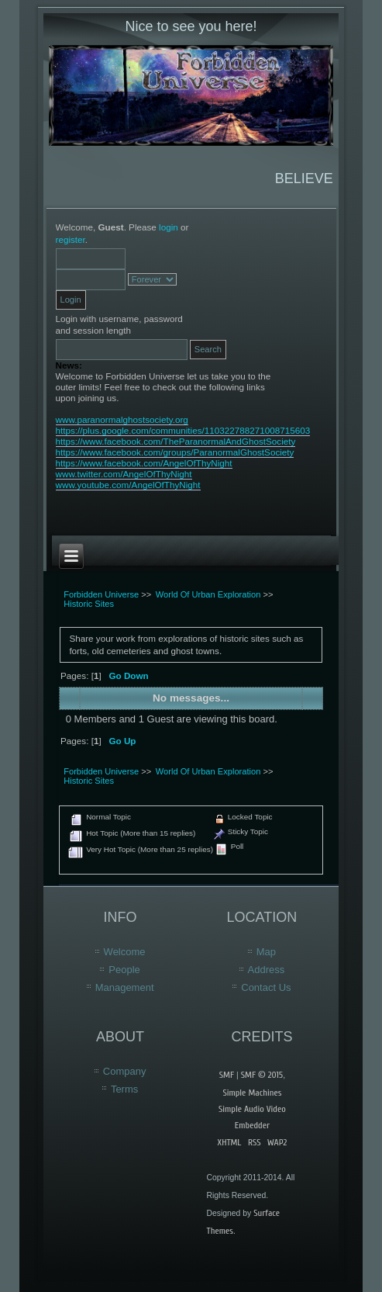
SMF (226, 1074)
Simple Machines (251, 1092)
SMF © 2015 (262, 1074)
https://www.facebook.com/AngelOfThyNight (144, 463)
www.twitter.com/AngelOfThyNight (124, 474)
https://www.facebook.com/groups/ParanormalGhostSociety (175, 452)
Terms (124, 1089)
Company (124, 1071)
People (123, 969)
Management (124, 987)
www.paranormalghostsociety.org (122, 419)
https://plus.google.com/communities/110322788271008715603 (183, 430)
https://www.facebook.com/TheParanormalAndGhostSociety (176, 441)
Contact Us (266, 987)
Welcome (125, 952)
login (168, 227)
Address (266, 969)
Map (266, 952)
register (70, 239)
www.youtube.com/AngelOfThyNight (128, 485)
